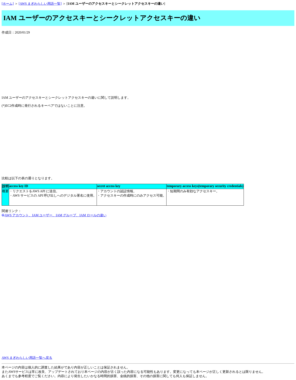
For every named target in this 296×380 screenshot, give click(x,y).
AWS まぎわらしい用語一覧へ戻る (27, 357)
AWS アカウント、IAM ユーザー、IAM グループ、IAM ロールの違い (55, 215)
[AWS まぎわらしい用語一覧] (40, 3)
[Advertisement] (148, 63)
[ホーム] (8, 3)
